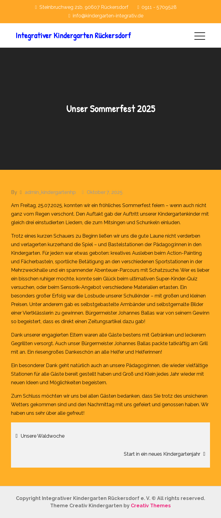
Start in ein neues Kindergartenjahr (162, 454)
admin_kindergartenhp (50, 192)
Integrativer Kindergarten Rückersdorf (73, 35)
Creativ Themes (151, 506)
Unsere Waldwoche (42, 436)
